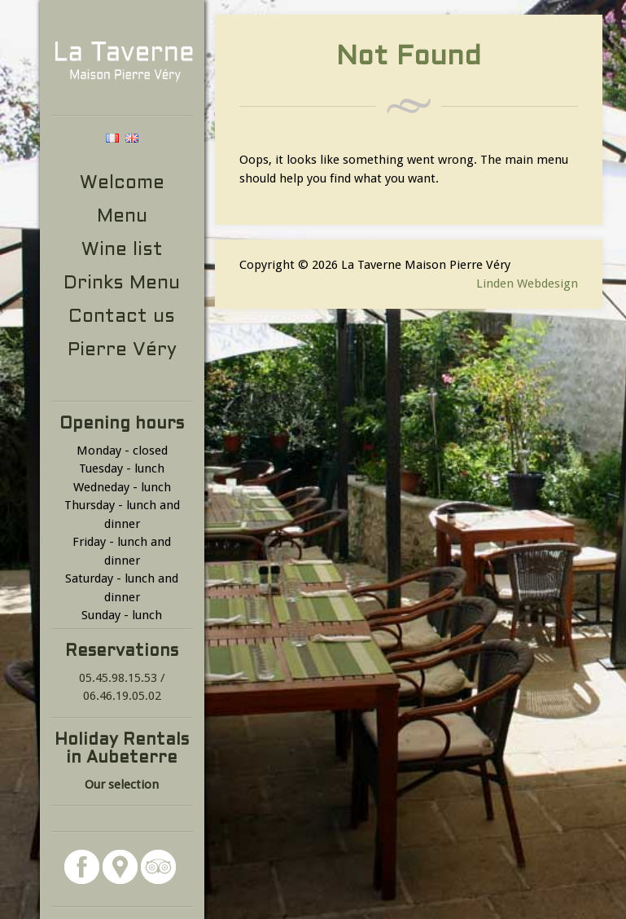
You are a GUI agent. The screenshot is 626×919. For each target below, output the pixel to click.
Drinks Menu (121, 283)
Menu (122, 217)
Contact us (121, 317)
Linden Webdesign (527, 283)
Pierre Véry (122, 350)
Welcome (122, 183)
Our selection (122, 784)
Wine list (122, 250)
